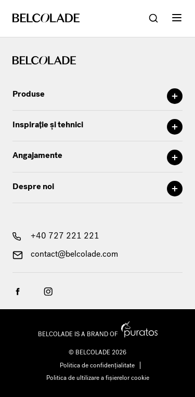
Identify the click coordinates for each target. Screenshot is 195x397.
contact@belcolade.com (65, 253)
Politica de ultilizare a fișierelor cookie (97, 378)
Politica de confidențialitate (97, 365)
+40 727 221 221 (55, 235)
